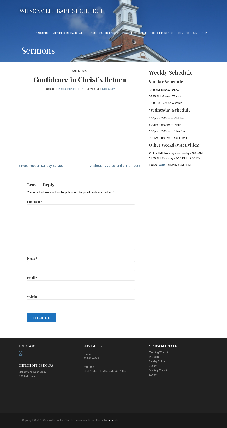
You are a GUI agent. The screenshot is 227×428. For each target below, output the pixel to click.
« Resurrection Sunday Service (41, 166)
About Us (42, 33)
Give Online (201, 33)
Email (32, 277)
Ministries (129, 33)
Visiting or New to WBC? (69, 33)
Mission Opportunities (157, 33)
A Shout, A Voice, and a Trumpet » (115, 166)
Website (32, 296)
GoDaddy (113, 420)
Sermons (183, 33)
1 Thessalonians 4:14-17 (69, 88)
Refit (161, 165)
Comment (34, 202)
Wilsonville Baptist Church (61, 10)
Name (32, 258)
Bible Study (108, 88)
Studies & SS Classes (104, 33)
